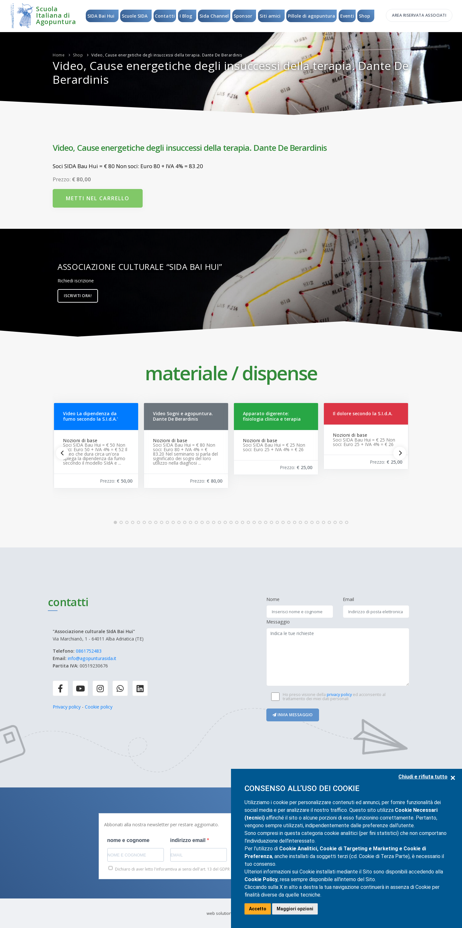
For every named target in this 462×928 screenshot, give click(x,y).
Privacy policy (67, 707)
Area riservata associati (419, 15)
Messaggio (278, 622)
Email (348, 599)
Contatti (164, 16)
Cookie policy (98, 707)
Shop (365, 16)
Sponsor (243, 16)
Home (59, 55)
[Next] (399, 453)
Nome (273, 599)
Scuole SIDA (134, 16)
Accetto (257, 908)
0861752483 (89, 651)
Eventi (348, 16)
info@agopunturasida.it (92, 658)
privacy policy (339, 694)
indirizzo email (188, 840)
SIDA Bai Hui (99, 16)
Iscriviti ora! (78, 295)
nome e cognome (128, 840)
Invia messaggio (292, 714)
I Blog (185, 16)
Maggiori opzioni (295, 908)
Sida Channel (214, 16)
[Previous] (62, 453)
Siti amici (270, 16)
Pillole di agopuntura (312, 16)
